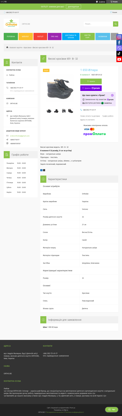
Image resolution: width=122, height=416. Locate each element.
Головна (11, 37)
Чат (111, 409)
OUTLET (40, 37)
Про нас (54, 37)
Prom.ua (72, 408)
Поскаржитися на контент (55, 412)
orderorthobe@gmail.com (20, 136)
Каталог (25, 37)
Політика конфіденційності (74, 412)
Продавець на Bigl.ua (61, 410)
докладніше (73, 6)
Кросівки (27, 48)
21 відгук (102, 2)
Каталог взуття (16, 48)
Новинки (102, 37)
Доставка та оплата (70, 36)
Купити (92, 81)
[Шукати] (115, 24)
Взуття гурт (88, 36)
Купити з (92, 88)
